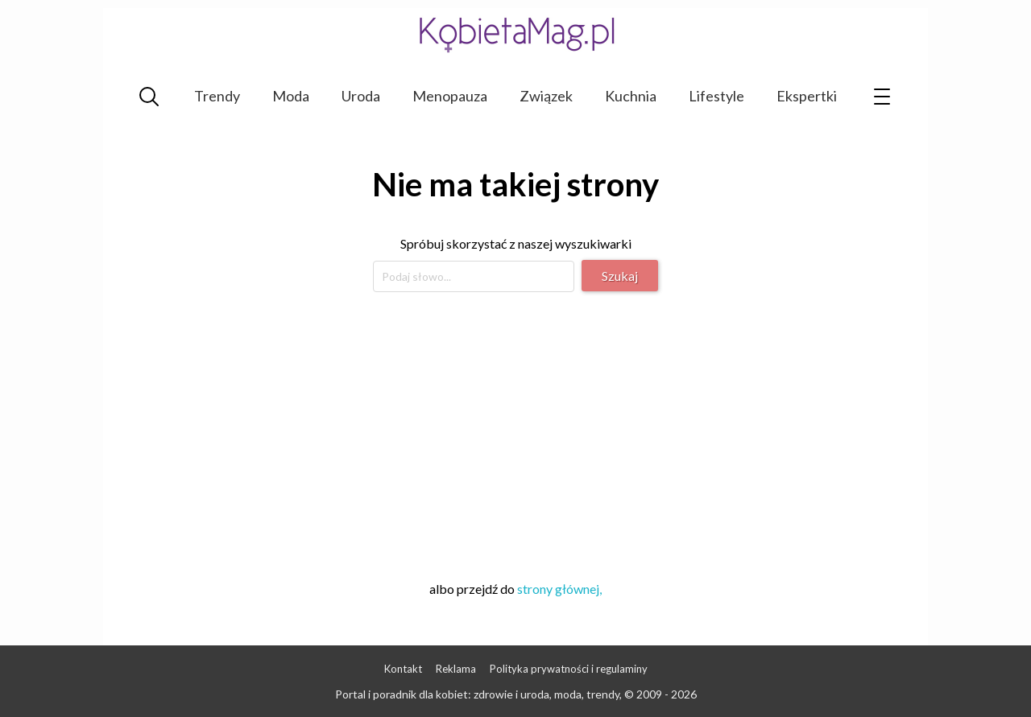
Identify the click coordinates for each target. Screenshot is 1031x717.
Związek (546, 96)
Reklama (456, 668)
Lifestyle (716, 96)
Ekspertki (806, 96)
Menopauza (449, 96)
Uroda (361, 96)
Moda (290, 96)
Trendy (217, 96)
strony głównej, (559, 588)
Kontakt (403, 668)
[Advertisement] (515, 433)
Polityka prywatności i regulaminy (569, 668)
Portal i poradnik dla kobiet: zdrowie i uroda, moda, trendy (477, 694)
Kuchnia (630, 96)
